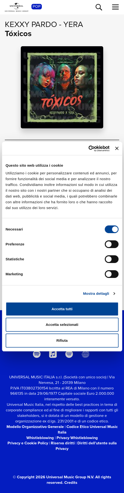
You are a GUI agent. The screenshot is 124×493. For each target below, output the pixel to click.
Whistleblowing (40, 438)
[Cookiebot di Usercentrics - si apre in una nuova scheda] (88, 148)
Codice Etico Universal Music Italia (88, 429)
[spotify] (36, 354)
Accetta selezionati (62, 324)
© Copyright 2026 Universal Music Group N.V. (53, 477)
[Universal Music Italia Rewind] (85, 354)
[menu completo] (115, 7)
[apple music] (52, 354)
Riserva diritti (63, 443)
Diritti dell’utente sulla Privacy (86, 446)
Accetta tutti (62, 309)
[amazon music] (69, 354)
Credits (70, 483)
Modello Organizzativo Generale (35, 427)
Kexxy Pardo (31, 24)
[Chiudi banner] (116, 148)
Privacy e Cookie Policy (27, 443)
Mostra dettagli (96, 293)
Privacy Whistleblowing (77, 438)
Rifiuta (62, 340)
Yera (73, 24)
